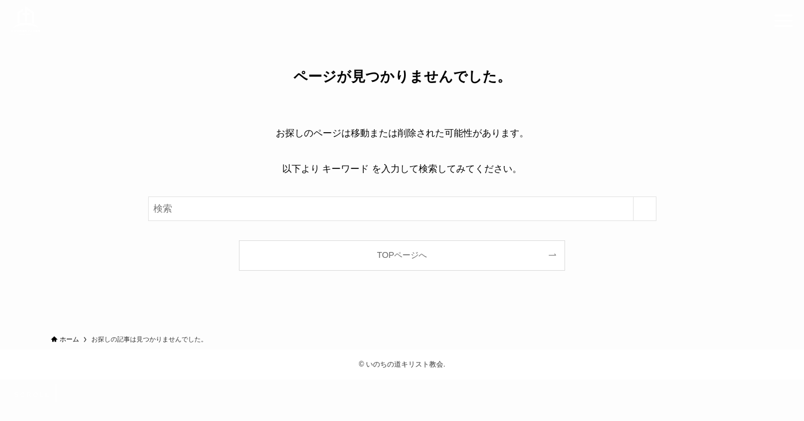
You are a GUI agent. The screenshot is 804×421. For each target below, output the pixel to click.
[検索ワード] (402, 208)
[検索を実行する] (644, 208)
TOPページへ (402, 255)
